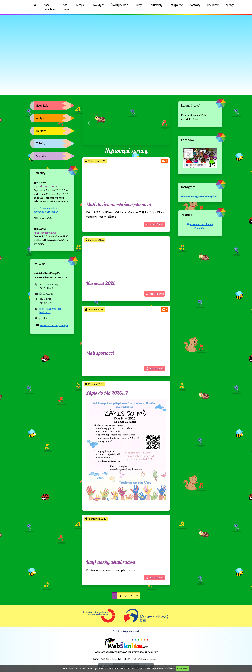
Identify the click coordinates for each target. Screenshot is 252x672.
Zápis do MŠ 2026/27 (107, 393)
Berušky (41, 130)
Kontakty (195, 5)
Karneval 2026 (101, 283)
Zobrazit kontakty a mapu (54, 325)
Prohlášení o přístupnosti (126, 631)
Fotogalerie (176, 5)
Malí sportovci (100, 353)
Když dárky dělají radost (110, 562)
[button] (88, 123)
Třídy (138, 5)
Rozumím (182, 668)
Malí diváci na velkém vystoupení (118, 204)
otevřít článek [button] (155, 224)
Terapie (80, 5)
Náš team (66, 7)
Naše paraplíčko (50, 7)
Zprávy (230, 5)
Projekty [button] (96, 5)
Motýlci (40, 118)
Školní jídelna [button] (118, 5)
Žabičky (40, 143)
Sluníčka (41, 156)
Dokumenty (155, 5)
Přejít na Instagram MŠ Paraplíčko (199, 196)
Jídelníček (213, 5)
